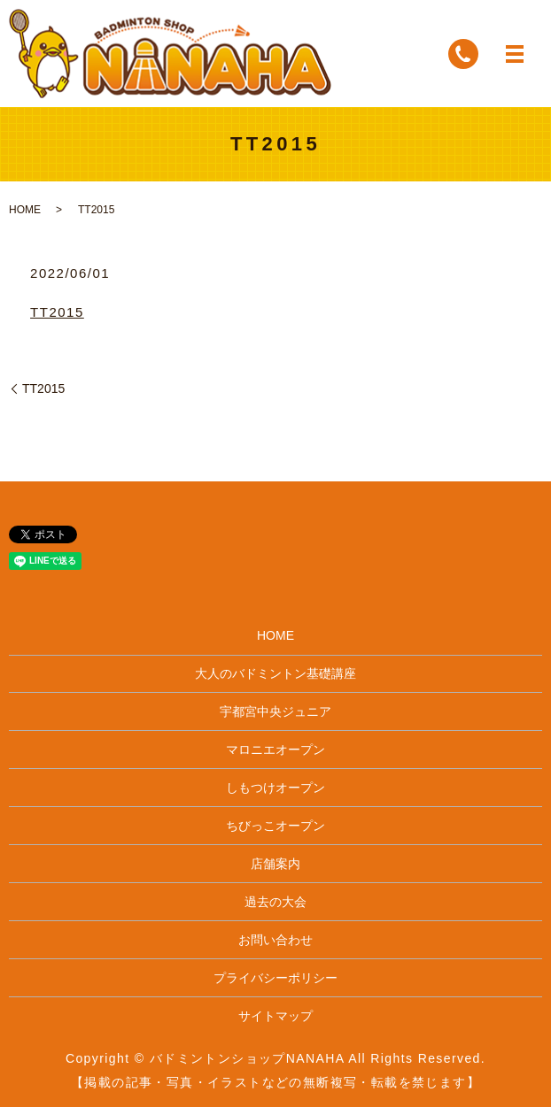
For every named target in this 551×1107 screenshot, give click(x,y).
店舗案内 (275, 864)
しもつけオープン (275, 787)
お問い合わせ (275, 940)
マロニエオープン (275, 749)
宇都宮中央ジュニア (275, 711)
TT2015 (57, 311)
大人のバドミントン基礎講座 (275, 673)
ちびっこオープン (275, 826)
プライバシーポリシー (275, 978)
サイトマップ (275, 1016)
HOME (25, 210)
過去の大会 (275, 902)
